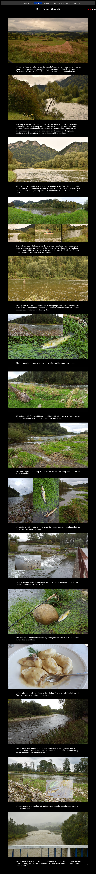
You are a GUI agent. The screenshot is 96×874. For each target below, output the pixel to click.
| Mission (94, 864)
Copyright (88, 864)
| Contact (91, 864)
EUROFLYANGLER (26, 3)
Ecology (69, 3)
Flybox (61, 3)
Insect (55, 3)
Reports (38, 3)
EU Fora (77, 3)
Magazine (47, 3)
